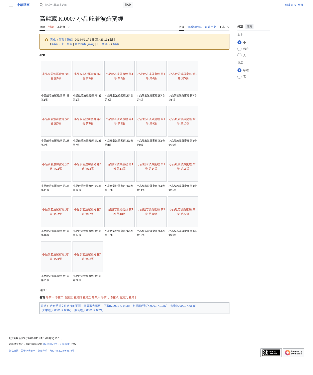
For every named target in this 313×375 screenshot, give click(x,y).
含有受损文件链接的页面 (65, 305)
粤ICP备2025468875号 (62, 350)
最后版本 (80, 44)
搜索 (128, 4)
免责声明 (42, 350)
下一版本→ (103, 44)
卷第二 (59, 297)
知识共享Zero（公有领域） (57, 344)
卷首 (42, 297)
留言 (61, 39)
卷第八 (114, 297)
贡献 (69, 39)
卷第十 (133, 297)
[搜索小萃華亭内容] (80, 5)
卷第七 (105, 297)
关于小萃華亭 (28, 350)
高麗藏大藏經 (92, 305)
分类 (43, 305)
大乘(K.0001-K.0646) (183, 305)
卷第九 (123, 297)
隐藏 (249, 26)
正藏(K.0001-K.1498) (117, 305)
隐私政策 (13, 350)
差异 (54, 44)
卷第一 (50, 297)
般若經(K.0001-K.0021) (88, 310)
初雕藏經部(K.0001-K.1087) (150, 305)
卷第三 (68, 297)
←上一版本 (65, 44)
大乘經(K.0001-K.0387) (56, 310)
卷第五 (87, 297)
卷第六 (96, 297)
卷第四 (78, 297)
